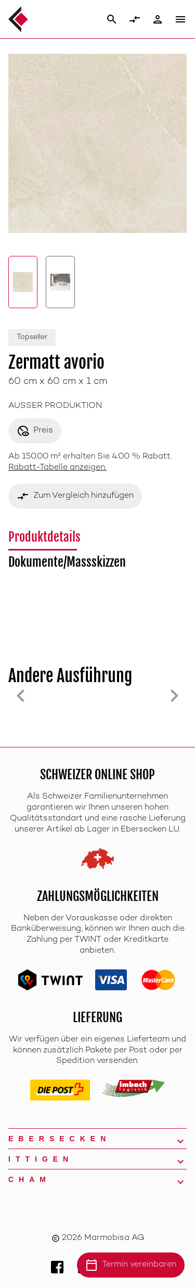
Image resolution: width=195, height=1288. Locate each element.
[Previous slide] (20, 696)
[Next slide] (174, 696)
